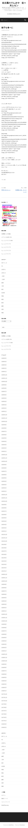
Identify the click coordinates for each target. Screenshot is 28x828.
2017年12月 (4, 694)
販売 (2, 302)
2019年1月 (3, 650)
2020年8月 (3, 587)
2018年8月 (3, 667)
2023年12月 (4, 454)
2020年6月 (3, 594)
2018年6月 (3, 674)
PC (2, 266)
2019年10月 (4, 621)
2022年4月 (3, 521)
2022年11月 (4, 497)
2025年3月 (3, 404)
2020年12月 (4, 574)
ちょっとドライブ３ (6, 247)
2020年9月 (3, 584)
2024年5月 (3, 438)
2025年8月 (3, 388)
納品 (2, 299)
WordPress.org (5, 805)
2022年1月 (3, 531)
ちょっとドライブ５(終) (7, 240)
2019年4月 (3, 641)
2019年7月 (3, 631)
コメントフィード (5, 801)
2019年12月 (4, 614)
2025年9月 (3, 384)
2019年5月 (3, 637)
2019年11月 (4, 617)
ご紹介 (3, 276)
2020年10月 (4, 581)
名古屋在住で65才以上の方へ (14, 14)
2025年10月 (4, 381)
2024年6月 (3, 434)
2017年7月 (3, 710)
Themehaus (22, 825)
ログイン (3, 795)
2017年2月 (3, 717)
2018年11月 (4, 657)
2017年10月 (4, 700)
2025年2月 (3, 408)
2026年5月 (3, 358)
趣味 (5, 179)
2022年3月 (3, 524)
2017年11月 (4, 697)
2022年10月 (4, 501)
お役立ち (3, 269)
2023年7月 (3, 471)
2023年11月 (4, 458)
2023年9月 (3, 464)
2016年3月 (3, 724)
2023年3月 (3, 484)
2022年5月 (3, 517)
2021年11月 (4, 537)
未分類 (3, 292)
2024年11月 (4, 418)
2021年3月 (3, 564)
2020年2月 (3, 607)
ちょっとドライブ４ (6, 243)
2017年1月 (3, 720)
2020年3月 (3, 604)
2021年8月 (3, 547)
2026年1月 (3, 371)
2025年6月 (3, 394)
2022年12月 (4, 494)
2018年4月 (3, 680)
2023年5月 (3, 478)
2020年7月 (3, 591)
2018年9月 (3, 664)
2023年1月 (3, 491)
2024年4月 (3, 441)
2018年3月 (3, 684)
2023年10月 (4, 461)
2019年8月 (3, 627)
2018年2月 (3, 687)
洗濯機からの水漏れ (6, 233)
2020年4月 (3, 601)
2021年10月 (4, 541)
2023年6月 (3, 474)
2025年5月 (3, 398)
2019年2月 (3, 647)
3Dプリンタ (4, 262)
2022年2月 (3, 527)
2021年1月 (3, 571)
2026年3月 (3, 365)
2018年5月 (3, 677)
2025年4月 (3, 401)
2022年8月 (3, 507)
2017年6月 (3, 714)
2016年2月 (3, 727)
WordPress (11, 825)
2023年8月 (3, 468)
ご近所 (3, 279)
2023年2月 (3, 488)
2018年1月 (3, 690)
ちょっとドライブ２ (6, 250)
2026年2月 (3, 368)
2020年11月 (4, 577)
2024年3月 (3, 444)
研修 (2, 296)
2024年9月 (3, 424)
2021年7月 (3, 551)
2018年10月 (4, 660)
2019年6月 (3, 634)
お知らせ (3, 272)
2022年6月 (3, 514)
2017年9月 (3, 704)
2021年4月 (3, 561)
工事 (2, 286)
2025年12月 (4, 374)
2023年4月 (3, 481)
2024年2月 (3, 448)
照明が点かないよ (5, 190)
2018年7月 (3, 670)
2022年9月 (3, 504)
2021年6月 (3, 554)
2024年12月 (4, 414)
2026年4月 (3, 361)
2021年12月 (4, 534)
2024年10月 (4, 421)
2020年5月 (3, 597)
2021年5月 (3, 557)
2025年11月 (4, 378)
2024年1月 (3, 451)
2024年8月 (3, 428)
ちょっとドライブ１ (6, 253)
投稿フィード (4, 798)
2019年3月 (3, 644)
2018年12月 (4, 654)
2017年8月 (3, 707)
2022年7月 (3, 511)
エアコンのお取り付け (6, 237)
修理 (2, 282)
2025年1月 (3, 411)
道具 (2, 309)
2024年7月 (3, 431)
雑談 (2, 312)
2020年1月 (3, 611)
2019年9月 (3, 624)
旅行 (2, 289)
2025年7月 (3, 391)
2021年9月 (3, 544)
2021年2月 (3, 567)
